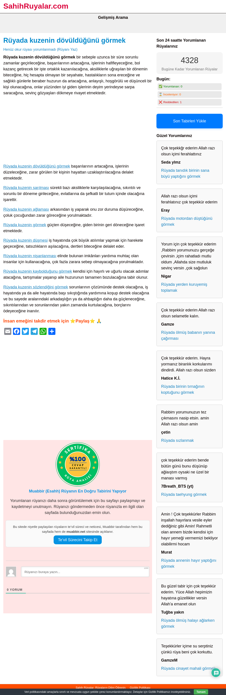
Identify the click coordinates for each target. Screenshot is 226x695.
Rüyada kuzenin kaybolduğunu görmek (37, 271)
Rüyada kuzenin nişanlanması (29, 256)
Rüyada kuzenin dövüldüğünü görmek (64, 40)
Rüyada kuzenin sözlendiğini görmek (35, 287)
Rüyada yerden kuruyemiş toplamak (184, 287)
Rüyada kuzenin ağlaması (26, 209)
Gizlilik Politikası (140, 687)
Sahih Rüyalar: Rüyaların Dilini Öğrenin (101, 687)
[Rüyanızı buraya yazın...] (85, 571)
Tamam (200, 691)
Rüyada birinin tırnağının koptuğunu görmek (182, 389)
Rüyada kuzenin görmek (24, 225)
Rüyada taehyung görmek (184, 494)
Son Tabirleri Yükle (189, 121)
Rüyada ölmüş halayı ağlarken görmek (188, 623)
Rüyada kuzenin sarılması (26, 187)
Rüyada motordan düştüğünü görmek (186, 221)
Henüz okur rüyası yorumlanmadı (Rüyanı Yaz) (40, 49)
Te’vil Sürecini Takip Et (78, 540)
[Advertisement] (77, 131)
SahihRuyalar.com (35, 6)
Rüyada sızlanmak (177, 440)
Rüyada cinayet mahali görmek (188, 668)
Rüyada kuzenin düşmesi (25, 240)
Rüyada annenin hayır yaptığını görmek (188, 563)
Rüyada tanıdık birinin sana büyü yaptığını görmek (185, 173)
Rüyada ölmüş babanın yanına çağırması (188, 335)
